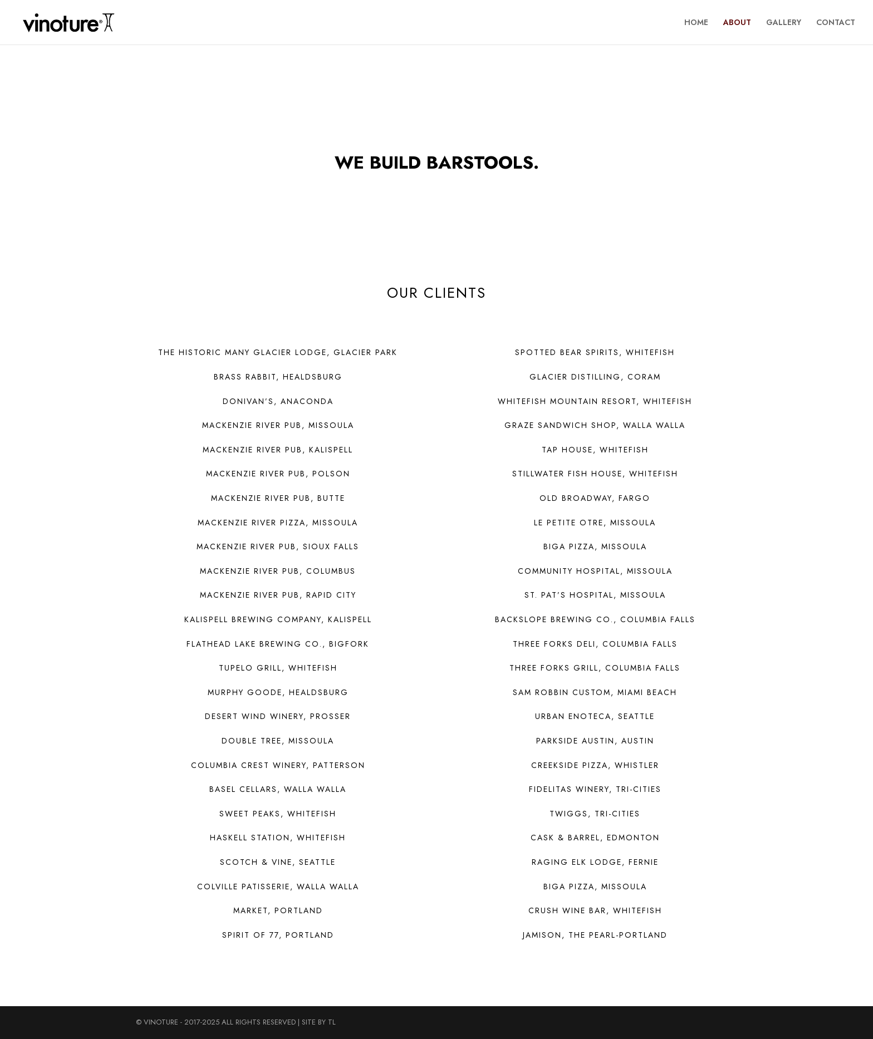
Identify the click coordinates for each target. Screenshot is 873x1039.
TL (332, 1022)
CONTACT (835, 23)
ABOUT (737, 23)
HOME (696, 23)
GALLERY (783, 23)
